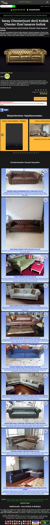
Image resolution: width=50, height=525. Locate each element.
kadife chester (28, 501)
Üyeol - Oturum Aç (45, 6)
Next (47, 135)
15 (36, 152)
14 (34, 152)
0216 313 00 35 (17, 10)
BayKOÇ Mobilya (25, 2)
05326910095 (33, 10)
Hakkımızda (22, 515)
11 (29, 152)
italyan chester (20, 501)
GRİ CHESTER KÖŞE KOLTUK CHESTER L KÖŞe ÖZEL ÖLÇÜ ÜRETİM (25, 396)
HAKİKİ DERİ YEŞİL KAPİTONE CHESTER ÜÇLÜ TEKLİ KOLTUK (25, 423)
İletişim (29, 515)
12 (31, 152)
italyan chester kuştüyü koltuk (27, 499)
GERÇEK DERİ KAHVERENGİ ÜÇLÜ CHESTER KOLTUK (25, 191)
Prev (2, 135)
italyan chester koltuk (12, 499)
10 (27, 152)
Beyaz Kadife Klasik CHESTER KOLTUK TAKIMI (25, 306)
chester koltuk (40, 499)
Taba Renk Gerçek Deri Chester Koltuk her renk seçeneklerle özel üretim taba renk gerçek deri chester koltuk (25, 251)
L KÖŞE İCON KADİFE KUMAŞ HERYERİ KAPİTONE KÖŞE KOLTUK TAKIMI (25, 488)
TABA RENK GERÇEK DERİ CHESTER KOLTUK (25, 249)
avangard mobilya (38, 501)
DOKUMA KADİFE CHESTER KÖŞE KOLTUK (25, 451)
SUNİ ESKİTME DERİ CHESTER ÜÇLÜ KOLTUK (25, 338)
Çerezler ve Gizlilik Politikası (40, 515)
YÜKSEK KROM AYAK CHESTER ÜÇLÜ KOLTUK (25, 367)
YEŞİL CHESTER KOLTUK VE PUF (25, 277)
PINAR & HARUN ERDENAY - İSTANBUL (14, 121)
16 (38, 152)
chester (13, 501)
